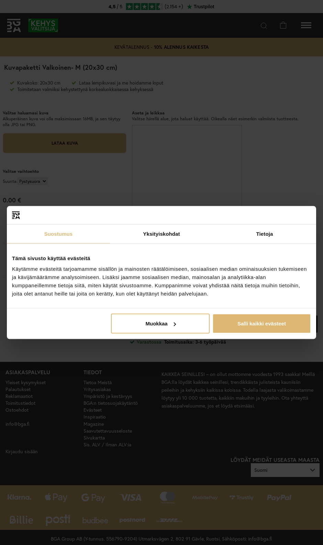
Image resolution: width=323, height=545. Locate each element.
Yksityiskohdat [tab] (161, 233)
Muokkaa (161, 323)
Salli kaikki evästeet (261, 323)
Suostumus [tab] (58, 233)
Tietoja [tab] (264, 233)
